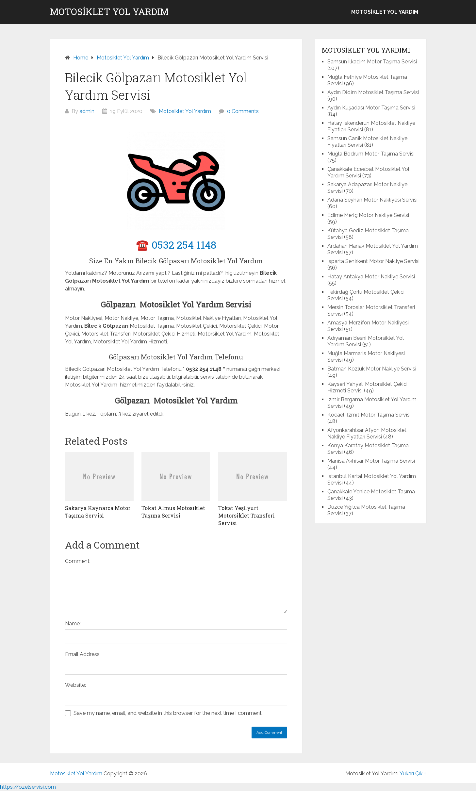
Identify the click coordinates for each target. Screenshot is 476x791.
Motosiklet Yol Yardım (109, 11)
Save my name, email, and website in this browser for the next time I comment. (168, 713)
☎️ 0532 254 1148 (176, 245)
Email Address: (83, 654)
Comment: (77, 561)
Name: (73, 623)
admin (86, 111)
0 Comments (243, 111)
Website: (75, 685)
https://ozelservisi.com (28, 787)
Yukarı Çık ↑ (413, 773)
